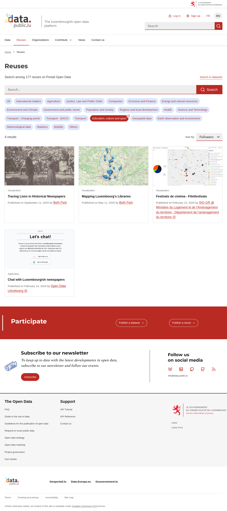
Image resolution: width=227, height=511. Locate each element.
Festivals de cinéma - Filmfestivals (181, 196)
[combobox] (180, 26)
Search (218, 26)
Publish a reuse (181, 322)
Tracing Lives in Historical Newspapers (36, 196)
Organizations (40, 39)
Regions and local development (139, 109)
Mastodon (193, 369)
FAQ (7, 409)
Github (204, 369)
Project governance (15, 452)
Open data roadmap (15, 444)
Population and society (100, 109)
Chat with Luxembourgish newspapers (36, 279)
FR (208, 15)
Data (7, 39)
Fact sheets (11, 459)
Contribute (61, 39)
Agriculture (53, 101)
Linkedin (182, 369)
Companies (116, 101)
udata (174, 422)
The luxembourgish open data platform (66, 24)
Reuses (21, 39)
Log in (177, 15)
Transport (80, 118)
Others (73, 126)
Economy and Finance (142, 101)
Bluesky (171, 369)
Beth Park (60, 202)
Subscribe (30, 376)
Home (8, 52)
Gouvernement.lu (106, 481)
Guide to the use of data (17, 416)
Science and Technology (192, 109)
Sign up (195, 15)
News (81, 39)
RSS (214, 369)
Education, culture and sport (109, 118)
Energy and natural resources (180, 101)
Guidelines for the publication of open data (26, 423)
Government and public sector (62, 109)
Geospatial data (141, 118)
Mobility (58, 126)
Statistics (42, 126)
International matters (28, 101)
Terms (8, 497)
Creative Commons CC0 (84, 506)
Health (168, 109)
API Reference (67, 416)
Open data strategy (14, 437)
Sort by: (190, 136)
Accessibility (51, 497)
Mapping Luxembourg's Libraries (106, 196)
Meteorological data (19, 126)
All (8, 101)
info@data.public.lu (178, 375)
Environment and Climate (22, 109)
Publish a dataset (129, 322)
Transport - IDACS (57, 118)
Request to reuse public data (19, 430)
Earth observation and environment (179, 118)
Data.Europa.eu (81, 481)
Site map (69, 497)
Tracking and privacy (28, 497)
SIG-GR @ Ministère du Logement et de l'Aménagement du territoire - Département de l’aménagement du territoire (187, 210)
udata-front (177, 427)
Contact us (97, 39)
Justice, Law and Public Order (84, 101)
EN (218, 15)
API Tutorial (66, 409)
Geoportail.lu (58, 481)
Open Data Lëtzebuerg (37, 288)
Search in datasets (211, 76)
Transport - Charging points (23, 118)
